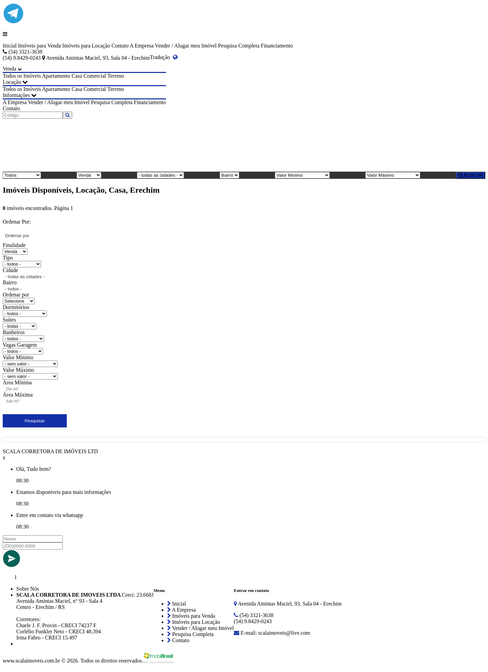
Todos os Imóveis (22, 76)
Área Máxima (18, 395)
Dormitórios (16, 307)
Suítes (9, 320)
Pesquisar (35, 420)
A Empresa (142, 46)
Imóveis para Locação (86, 46)
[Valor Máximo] (392, 175)
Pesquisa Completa (238, 46)
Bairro (10, 282)
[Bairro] (229, 175)
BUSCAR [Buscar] (471, 175)
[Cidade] (160, 175)
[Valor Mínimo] (302, 175)
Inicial (10, 46)
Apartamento (56, 76)
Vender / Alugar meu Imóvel (186, 46)
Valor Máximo (18, 370)
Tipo (8, 258)
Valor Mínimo (18, 357)
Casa (77, 76)
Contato (120, 46)
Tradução (164, 57)
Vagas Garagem (20, 345)
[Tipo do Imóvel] (22, 175)
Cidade (10, 270)
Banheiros (14, 332)
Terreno (115, 76)
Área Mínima (17, 382)
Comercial (94, 76)
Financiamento (277, 46)
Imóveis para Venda (39, 46)
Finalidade (14, 245)
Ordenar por (16, 294)
